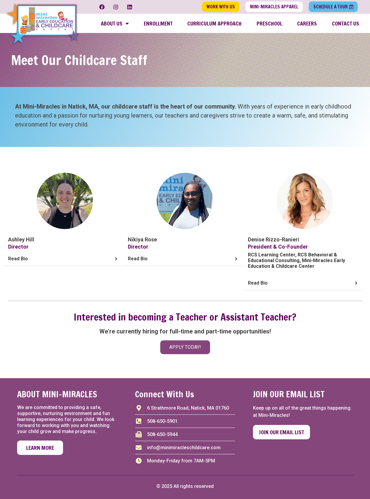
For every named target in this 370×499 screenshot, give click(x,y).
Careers (307, 23)
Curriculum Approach (214, 23)
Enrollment (158, 23)
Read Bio (18, 258)
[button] (63, 259)
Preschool (269, 23)
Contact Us (345, 23)
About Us (115, 23)
